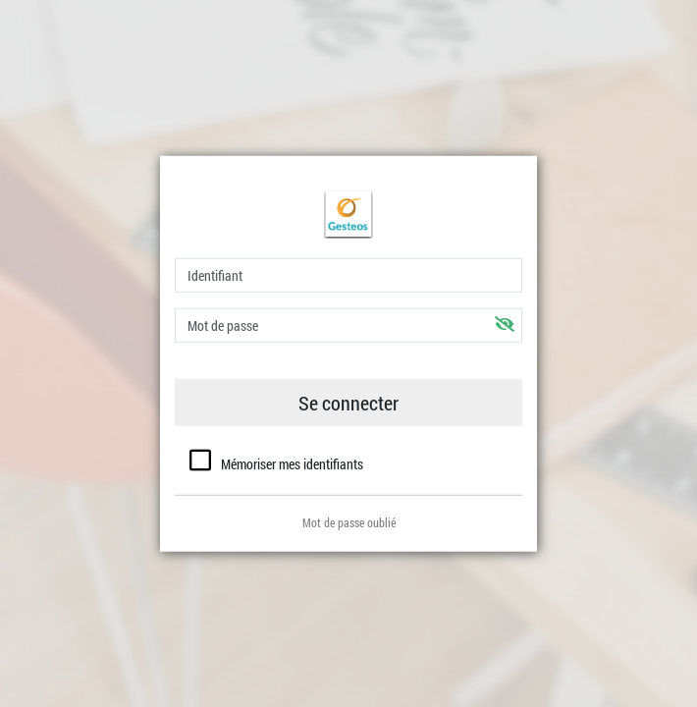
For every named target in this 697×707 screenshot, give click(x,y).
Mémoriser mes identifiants (292, 464)
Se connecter (348, 402)
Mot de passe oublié (349, 521)
